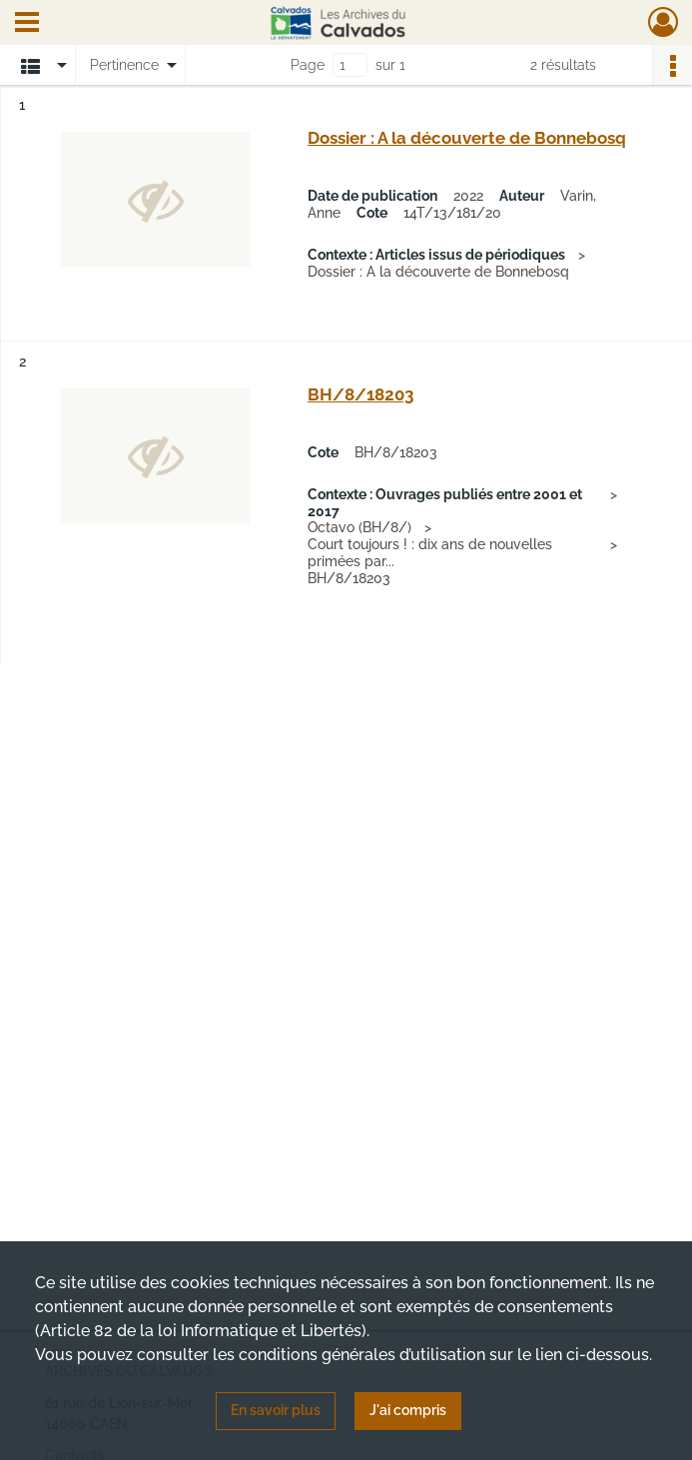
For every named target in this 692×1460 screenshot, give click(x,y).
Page (308, 65)
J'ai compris (407, 1410)
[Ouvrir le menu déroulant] (27, 24)
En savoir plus (276, 1410)
